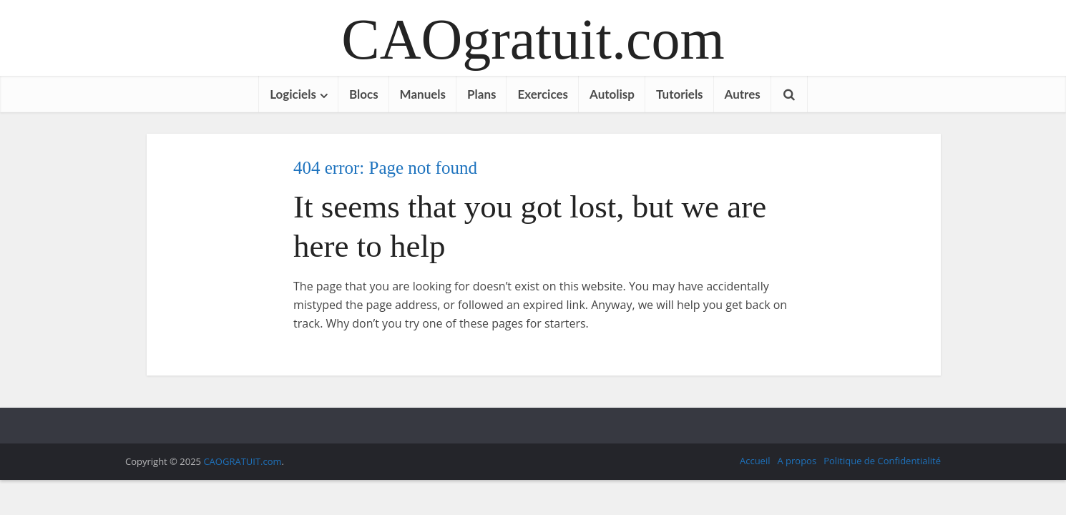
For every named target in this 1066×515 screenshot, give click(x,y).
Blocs (363, 94)
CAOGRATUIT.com (242, 461)
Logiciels (293, 94)
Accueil (755, 460)
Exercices (542, 94)
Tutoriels (679, 94)
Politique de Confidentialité (882, 460)
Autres (743, 94)
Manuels (423, 94)
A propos (796, 460)
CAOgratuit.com (532, 39)
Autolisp (612, 94)
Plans (481, 94)
